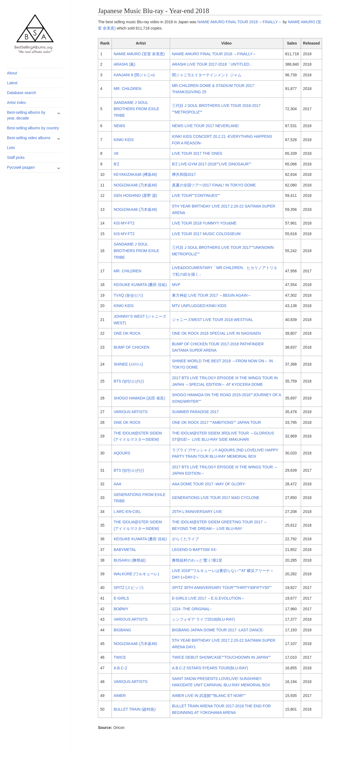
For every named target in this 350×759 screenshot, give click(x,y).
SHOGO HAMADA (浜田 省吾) (139, 398)
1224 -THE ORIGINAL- (191, 609)
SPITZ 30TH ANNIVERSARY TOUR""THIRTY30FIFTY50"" (222, 587)
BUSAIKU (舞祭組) (130, 560)
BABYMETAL (125, 549)
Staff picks (16, 157)
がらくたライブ (185, 539)
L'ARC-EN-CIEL (127, 511)
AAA (117, 484)
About (12, 73)
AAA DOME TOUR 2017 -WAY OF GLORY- (209, 484)
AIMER (120, 695)
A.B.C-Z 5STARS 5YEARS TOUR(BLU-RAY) (210, 668)
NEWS (119, 126)
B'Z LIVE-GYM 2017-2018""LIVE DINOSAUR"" (211, 164)
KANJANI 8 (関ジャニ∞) (134, 75)
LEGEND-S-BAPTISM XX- (194, 549)
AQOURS (122, 453)
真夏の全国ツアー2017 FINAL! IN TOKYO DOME (214, 185)
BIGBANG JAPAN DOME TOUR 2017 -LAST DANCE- (218, 630)
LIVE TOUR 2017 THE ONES (197, 153)
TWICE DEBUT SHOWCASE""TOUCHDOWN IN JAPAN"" (221, 657)
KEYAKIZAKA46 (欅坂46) (135, 174)
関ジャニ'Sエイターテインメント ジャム (206, 75)
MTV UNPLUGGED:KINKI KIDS (199, 305)
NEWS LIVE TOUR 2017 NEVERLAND (205, 126)
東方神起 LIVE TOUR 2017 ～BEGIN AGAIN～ (211, 295)
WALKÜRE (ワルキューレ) (136, 574)
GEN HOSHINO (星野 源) (135, 195)
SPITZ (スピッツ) (129, 587)
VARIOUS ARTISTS (131, 412)
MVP (176, 284)
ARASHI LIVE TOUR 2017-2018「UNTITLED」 (212, 64)
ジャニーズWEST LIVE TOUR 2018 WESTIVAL (212, 319)
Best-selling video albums (29, 138)
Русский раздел (21, 167)
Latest (12, 83)
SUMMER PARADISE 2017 (195, 412)
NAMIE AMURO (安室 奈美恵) (139, 54)
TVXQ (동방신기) (128, 295)
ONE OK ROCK (127, 333)
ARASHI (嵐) (124, 64)
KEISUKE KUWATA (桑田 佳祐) (140, 284)
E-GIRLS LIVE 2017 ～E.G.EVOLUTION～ (208, 598)
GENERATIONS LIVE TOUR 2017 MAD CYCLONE (215, 497)
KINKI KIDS (124, 140)
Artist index (16, 102)
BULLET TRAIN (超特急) (135, 709)
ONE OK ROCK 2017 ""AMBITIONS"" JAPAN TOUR (216, 422)
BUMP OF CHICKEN (131, 347)
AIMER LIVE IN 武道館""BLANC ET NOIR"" (209, 695)
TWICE (120, 657)
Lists (11, 147)
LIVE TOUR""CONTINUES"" (196, 195)
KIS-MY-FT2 (124, 223)
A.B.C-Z (120, 668)
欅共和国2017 (184, 174)
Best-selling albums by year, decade (26, 115)
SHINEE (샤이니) (128, 364)
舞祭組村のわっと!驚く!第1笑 (197, 560)
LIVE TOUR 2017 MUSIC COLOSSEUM (206, 234)
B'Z (116, 164)
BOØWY (121, 609)
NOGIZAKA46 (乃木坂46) (135, 185)
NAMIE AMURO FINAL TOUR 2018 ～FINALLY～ (239, 22)
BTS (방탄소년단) (129, 381)
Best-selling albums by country (33, 128)
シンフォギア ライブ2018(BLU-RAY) (203, 619)
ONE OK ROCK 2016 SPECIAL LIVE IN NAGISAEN (216, 333)
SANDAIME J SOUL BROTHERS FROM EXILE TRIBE (136, 109)
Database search (21, 93)
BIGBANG (122, 630)
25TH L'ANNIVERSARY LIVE (197, 511)
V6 (116, 153)
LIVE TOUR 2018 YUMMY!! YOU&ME (204, 223)
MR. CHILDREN (127, 88)
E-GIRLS (121, 598)
